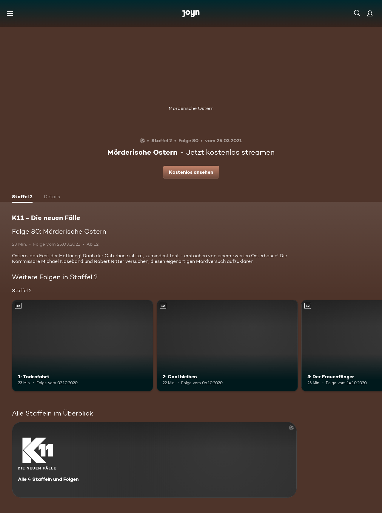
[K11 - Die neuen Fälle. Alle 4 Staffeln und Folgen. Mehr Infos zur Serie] (154, 460)
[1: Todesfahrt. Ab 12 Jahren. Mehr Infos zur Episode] (82, 345)
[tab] (22, 197)
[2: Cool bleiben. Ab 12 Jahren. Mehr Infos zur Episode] (227, 345)
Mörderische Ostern (191, 108)
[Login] (370, 13)
